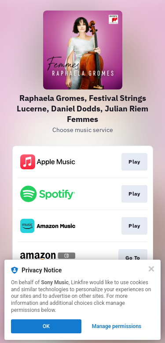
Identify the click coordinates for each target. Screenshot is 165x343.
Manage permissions (117, 326)
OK (46, 326)
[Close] (151, 269)
